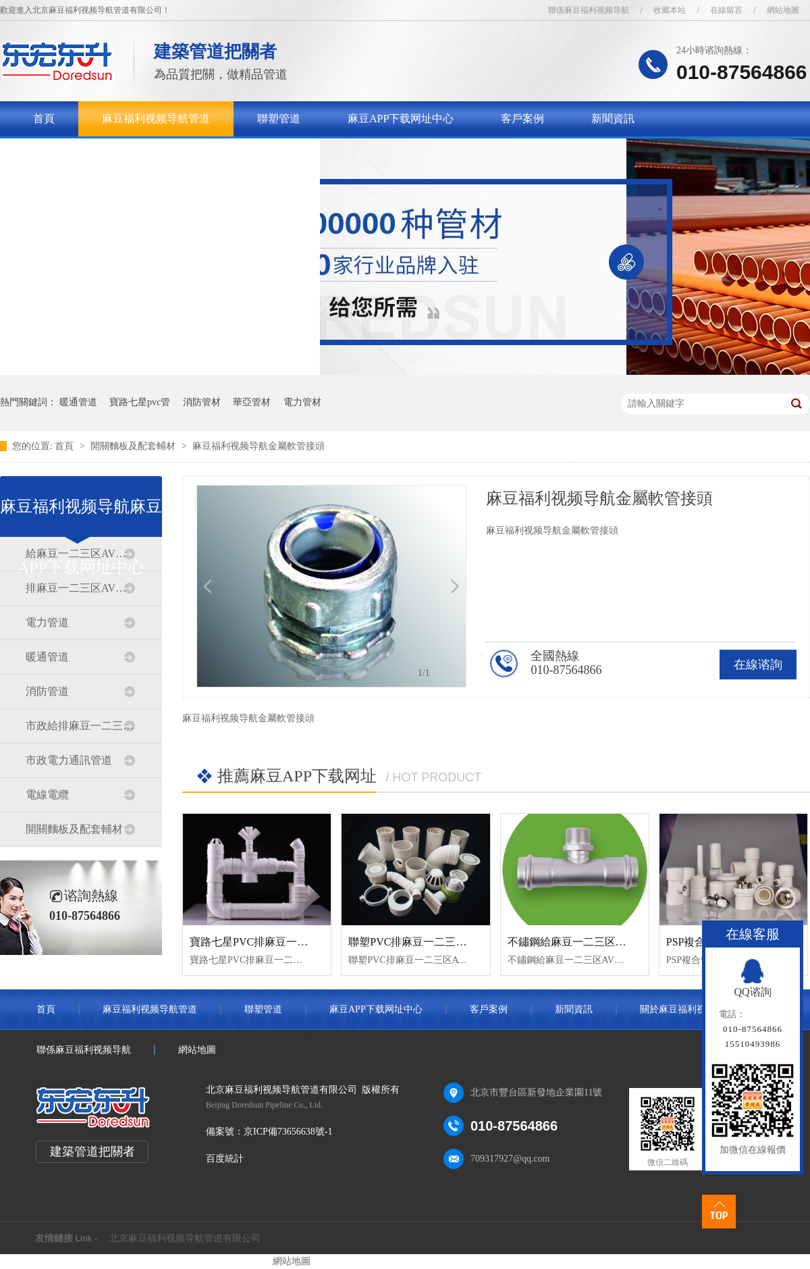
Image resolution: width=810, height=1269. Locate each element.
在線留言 (726, 10)
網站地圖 (783, 10)
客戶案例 (522, 118)
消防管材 (202, 402)
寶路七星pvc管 (139, 402)
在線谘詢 (758, 664)
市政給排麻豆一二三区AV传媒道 (80, 725)
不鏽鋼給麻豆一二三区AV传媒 (579, 942)
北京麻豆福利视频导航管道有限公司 (185, 1238)
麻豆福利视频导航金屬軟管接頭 (258, 446)
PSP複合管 (691, 942)
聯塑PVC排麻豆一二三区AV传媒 (425, 942)
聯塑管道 (278, 118)
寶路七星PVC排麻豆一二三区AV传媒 (277, 942)
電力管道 (47, 622)
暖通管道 (78, 402)
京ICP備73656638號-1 (288, 1131)
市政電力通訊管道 (69, 760)
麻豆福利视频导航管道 (156, 118)
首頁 (44, 118)
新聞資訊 (612, 118)
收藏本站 (669, 10)
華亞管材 (252, 402)
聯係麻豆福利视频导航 (588, 10)
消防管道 (47, 691)
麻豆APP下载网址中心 (401, 118)
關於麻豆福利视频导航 (87, 153)
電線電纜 (47, 794)
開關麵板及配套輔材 (134, 446)
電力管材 (302, 402)
